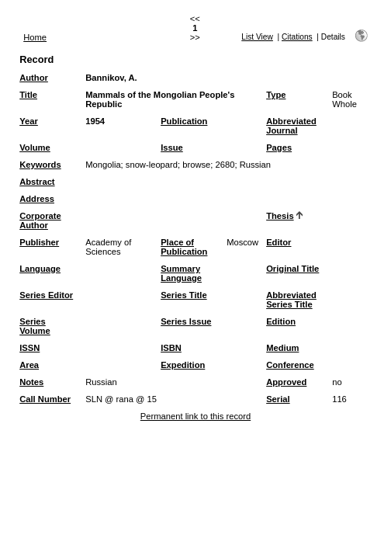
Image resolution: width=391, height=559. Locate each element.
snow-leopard (152, 164)
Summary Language (181, 273)
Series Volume (34, 326)
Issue (172, 147)
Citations (297, 37)
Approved (286, 382)
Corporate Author (40, 220)
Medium (282, 347)
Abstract (36, 181)
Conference (290, 365)
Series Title (184, 295)
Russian (255, 164)
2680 (225, 164)
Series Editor (46, 295)
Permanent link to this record (195, 416)
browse (196, 164)
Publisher (39, 242)
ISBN (171, 347)
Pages (279, 147)
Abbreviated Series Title (291, 299)
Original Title (292, 268)
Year (28, 121)
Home (35, 37)
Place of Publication (184, 247)
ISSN (29, 347)
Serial (277, 399)
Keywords (40, 164)
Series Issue (186, 321)
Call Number (45, 399)
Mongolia (102, 164)
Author (33, 77)
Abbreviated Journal (291, 125)
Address (36, 198)
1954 (95, 121)
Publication (184, 121)
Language (40, 268)
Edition (281, 321)
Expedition (183, 365)
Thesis (279, 215)
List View (257, 37)
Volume (34, 147)
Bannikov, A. (111, 77)
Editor (278, 242)
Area (29, 365)
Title (28, 94)
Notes (31, 382)
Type (275, 94)
